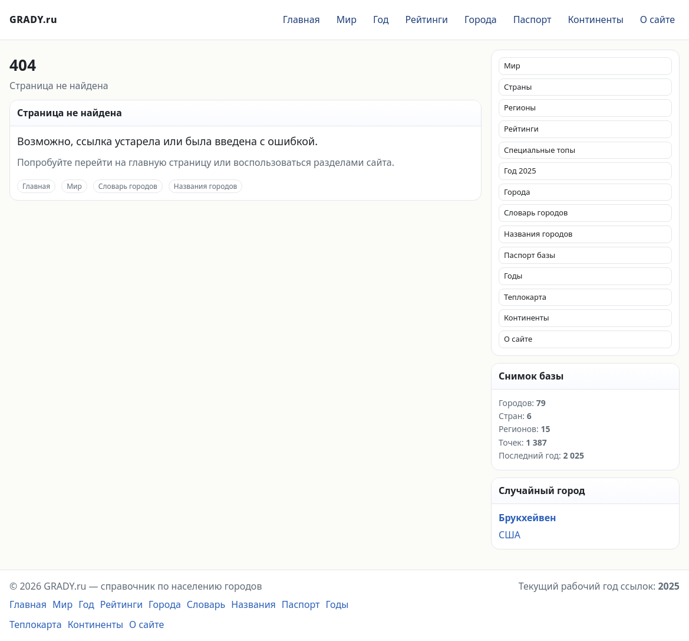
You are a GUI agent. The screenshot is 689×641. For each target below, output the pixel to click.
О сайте (657, 19)
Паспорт (532, 19)
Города (480, 19)
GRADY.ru (33, 19)
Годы (513, 275)
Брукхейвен (527, 517)
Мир (347, 19)
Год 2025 (520, 170)
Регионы (520, 107)
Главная (301, 19)
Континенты (595, 19)
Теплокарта (525, 297)
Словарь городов (127, 186)
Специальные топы (539, 150)
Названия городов (206, 186)
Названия (253, 604)
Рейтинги (427, 19)
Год (381, 19)
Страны (518, 86)
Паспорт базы (529, 255)
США (509, 534)
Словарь (206, 604)
